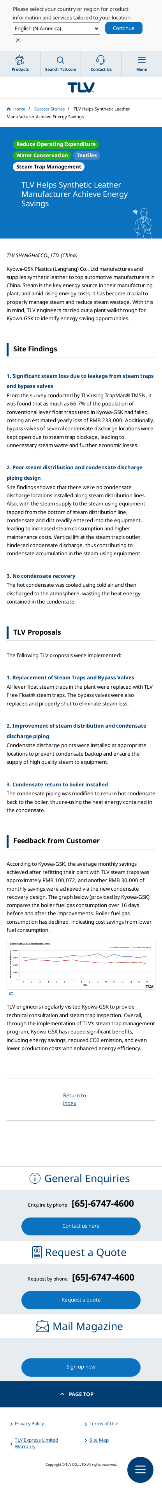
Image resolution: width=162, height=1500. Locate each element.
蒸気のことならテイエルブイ (81, 87)
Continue (124, 28)
